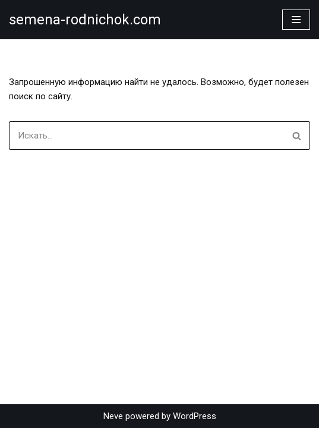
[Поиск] (146, 135)
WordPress (194, 416)
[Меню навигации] (296, 20)
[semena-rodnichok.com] (85, 19)
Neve (113, 416)
